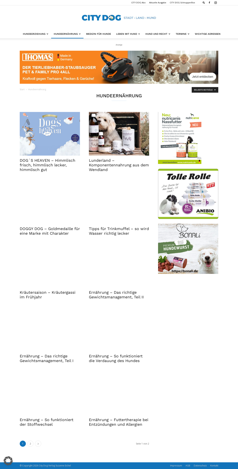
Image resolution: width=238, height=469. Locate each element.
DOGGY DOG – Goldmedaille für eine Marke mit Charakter (50, 231)
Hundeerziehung (35, 33)
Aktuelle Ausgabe (157, 2)
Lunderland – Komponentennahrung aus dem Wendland (119, 165)
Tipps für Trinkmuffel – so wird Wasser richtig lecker (119, 231)
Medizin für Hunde (98, 33)
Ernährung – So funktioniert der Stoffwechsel (46, 422)
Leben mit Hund (128, 33)
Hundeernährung (67, 33)
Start (22, 89)
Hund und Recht (157, 33)
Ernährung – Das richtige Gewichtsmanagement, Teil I (46, 358)
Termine (182, 33)
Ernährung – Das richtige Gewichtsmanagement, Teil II (116, 294)
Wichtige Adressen (208, 33)
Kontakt (214, 465)
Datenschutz (200, 465)
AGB (188, 465)
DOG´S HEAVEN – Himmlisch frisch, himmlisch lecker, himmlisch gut (47, 165)
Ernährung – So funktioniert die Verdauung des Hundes (116, 358)
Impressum (176, 465)
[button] (204, 2)
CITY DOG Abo (138, 2)
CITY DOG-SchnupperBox (182, 2)
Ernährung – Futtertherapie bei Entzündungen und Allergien (118, 422)
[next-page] (38, 444)
